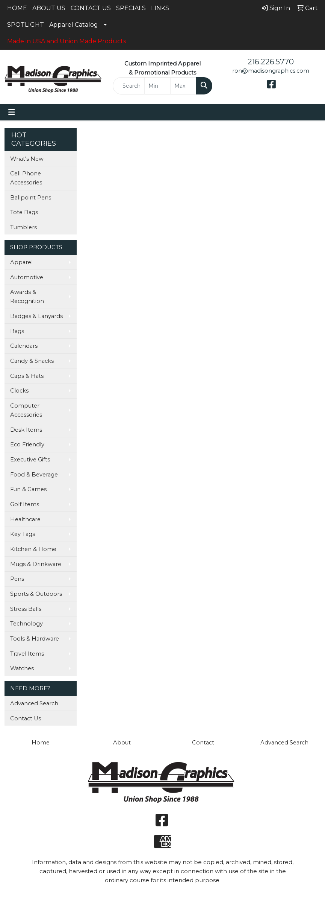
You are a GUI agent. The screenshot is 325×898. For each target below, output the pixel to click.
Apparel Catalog (73, 24)
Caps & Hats (27, 376)
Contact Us (25, 718)
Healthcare (25, 519)
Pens (17, 578)
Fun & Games (28, 489)
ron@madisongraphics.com (270, 70)
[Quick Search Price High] (183, 85)
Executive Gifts (30, 459)
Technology (26, 623)
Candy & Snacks (32, 361)
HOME (17, 8)
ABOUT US (48, 8)
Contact (203, 742)
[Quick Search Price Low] (157, 85)
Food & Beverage (34, 474)
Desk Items (26, 429)
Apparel (21, 262)
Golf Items (24, 504)
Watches (22, 668)
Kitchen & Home (33, 549)
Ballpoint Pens (30, 197)
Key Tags (22, 534)
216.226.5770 (271, 61)
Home (41, 742)
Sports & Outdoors (36, 594)
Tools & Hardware (34, 638)
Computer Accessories (26, 410)
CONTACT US (91, 8)
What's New (27, 158)
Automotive (26, 277)
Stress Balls (25, 609)
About (122, 742)
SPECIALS (131, 8)
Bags (17, 331)
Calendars (24, 345)
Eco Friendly (27, 444)
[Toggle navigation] (12, 112)
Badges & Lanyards (36, 316)
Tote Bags (24, 212)
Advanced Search (34, 703)
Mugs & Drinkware (35, 564)
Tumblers (23, 227)
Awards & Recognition (27, 296)
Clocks (19, 390)
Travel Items (27, 653)
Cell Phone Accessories (26, 178)
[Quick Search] (129, 85)
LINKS (160, 8)
